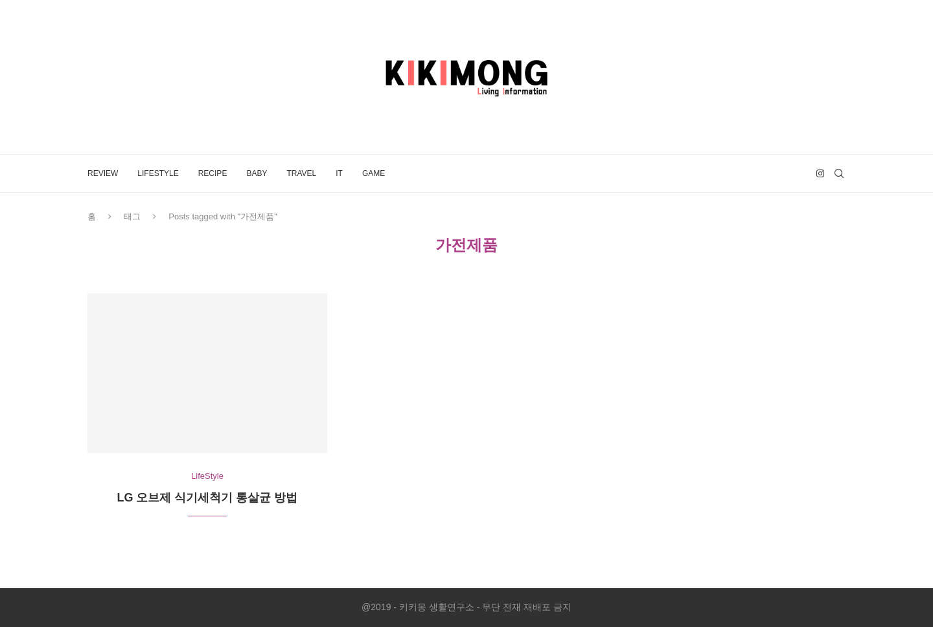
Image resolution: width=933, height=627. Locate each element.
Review (102, 173)
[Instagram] (820, 173)
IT (339, 173)
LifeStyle (157, 173)
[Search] (839, 173)
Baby (256, 173)
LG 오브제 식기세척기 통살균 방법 (207, 497)
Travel (301, 173)
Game (373, 173)
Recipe (212, 173)
